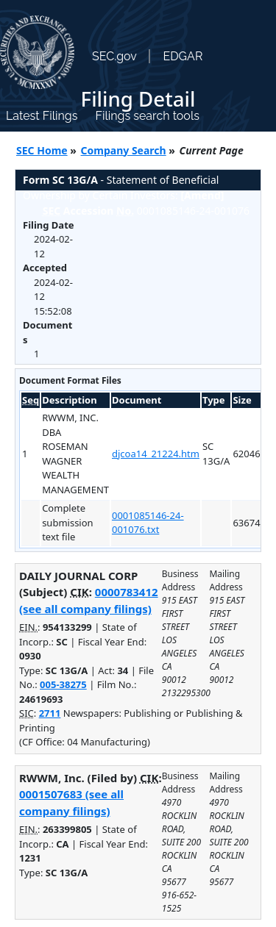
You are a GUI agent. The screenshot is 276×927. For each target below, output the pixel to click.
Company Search (123, 150)
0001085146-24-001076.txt (148, 523)
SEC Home (42, 150)
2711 (50, 713)
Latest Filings (41, 116)
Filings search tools (147, 116)
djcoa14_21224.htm (155, 453)
